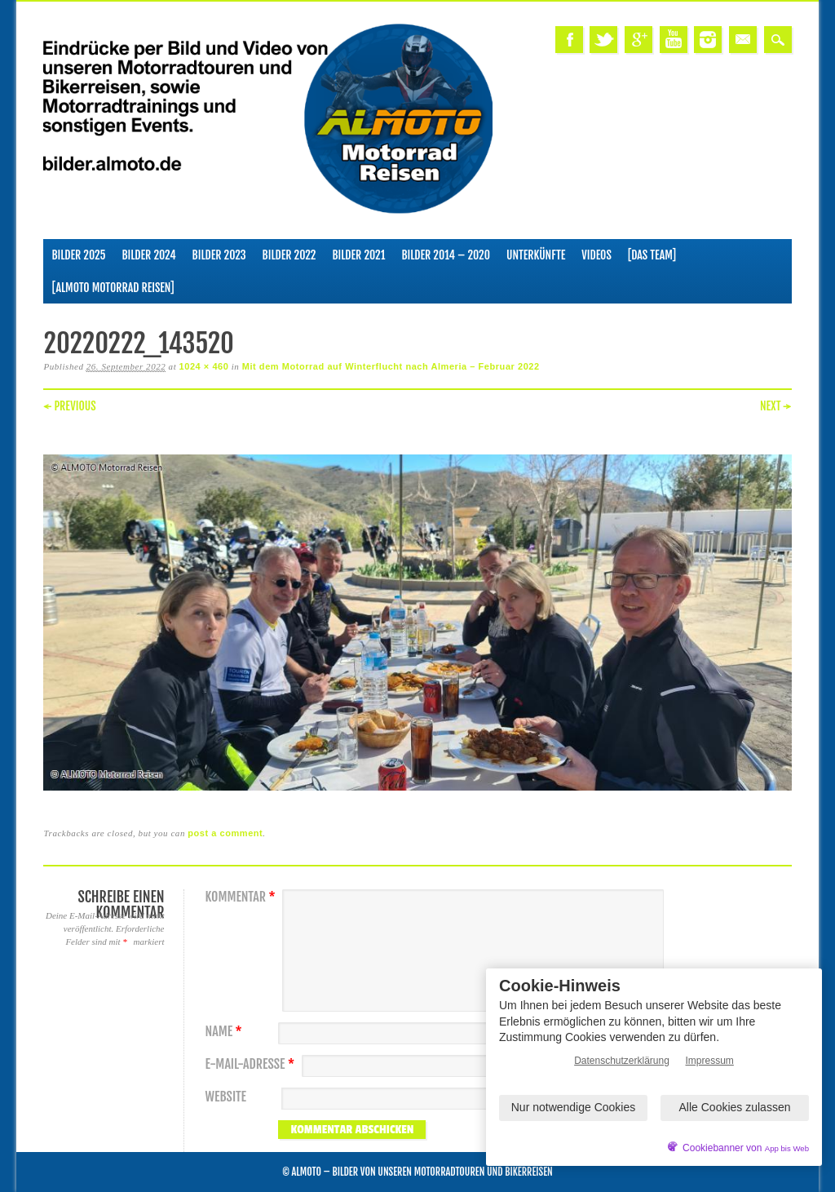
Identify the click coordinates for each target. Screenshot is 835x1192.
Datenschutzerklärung (621, 1060)
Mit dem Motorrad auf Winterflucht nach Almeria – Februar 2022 (391, 366)
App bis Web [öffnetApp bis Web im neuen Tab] (787, 1148)
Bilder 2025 (78, 255)
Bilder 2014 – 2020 (445, 255)
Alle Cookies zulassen (735, 1107)
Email (743, 39)
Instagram (708, 39)
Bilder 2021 (359, 255)
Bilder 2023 (219, 255)
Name (225, 1031)
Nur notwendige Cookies (573, 1107)
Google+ (638, 39)
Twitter (603, 39)
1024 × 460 (204, 366)
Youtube (673, 39)
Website (225, 1097)
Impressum (710, 1060)
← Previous (69, 406)
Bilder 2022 (289, 255)
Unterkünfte (535, 255)
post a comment (225, 833)
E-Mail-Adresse (251, 1064)
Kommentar (242, 897)
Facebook (569, 39)
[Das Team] (652, 255)
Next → (776, 406)
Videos (596, 255)
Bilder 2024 (149, 255)
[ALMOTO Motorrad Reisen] (112, 288)
